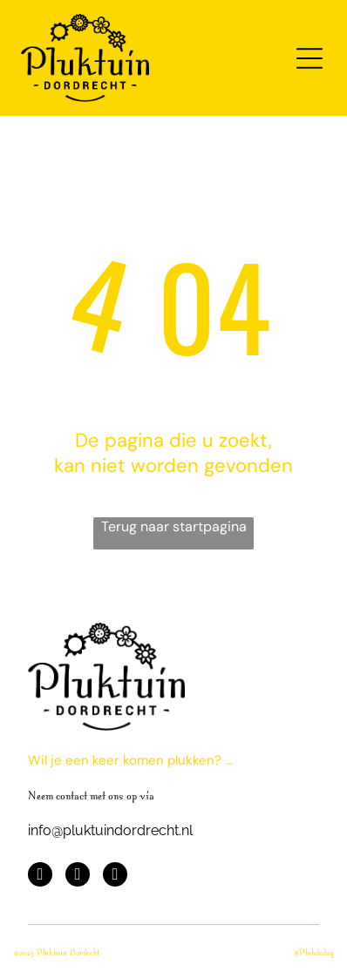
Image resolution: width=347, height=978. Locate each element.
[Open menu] (309, 58)
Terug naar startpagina (174, 526)
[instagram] (115, 876)
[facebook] (40, 876)
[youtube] (77, 876)
